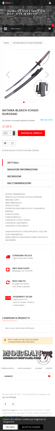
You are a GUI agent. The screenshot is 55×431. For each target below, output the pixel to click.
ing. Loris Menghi (9, 397)
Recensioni (14, 176)
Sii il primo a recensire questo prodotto (18, 120)
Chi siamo (38, 368)
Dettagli (13, 162)
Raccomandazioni (19, 183)
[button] (8, 74)
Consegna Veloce (22, 255)
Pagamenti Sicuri (22, 296)
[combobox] (27, 28)
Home (6, 43)
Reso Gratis (19, 281)
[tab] (27, 162)
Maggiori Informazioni (22, 169)
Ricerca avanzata (24, 368)
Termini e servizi (7, 368)
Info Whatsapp (20, 268)
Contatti (49, 368)
